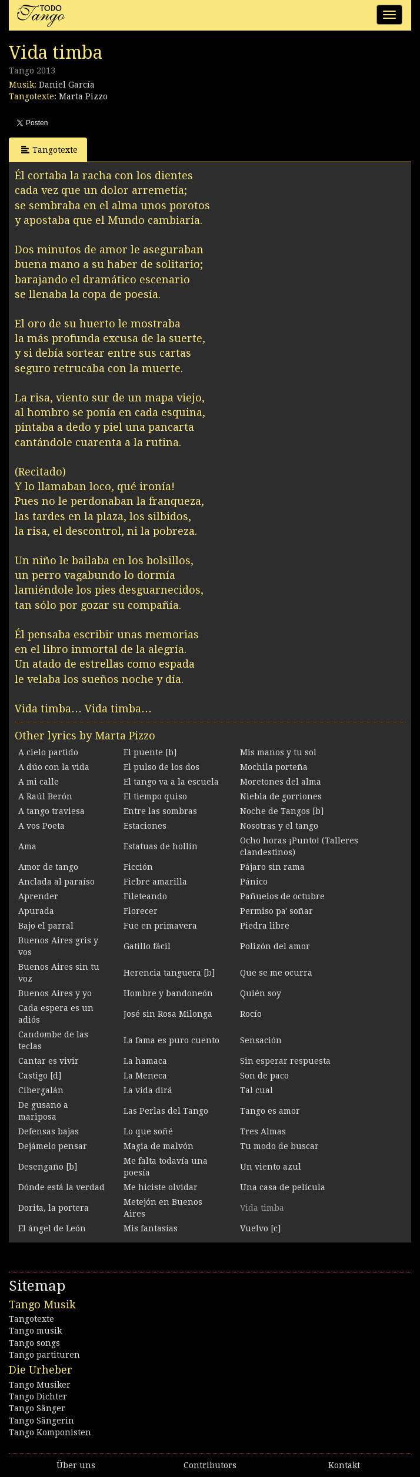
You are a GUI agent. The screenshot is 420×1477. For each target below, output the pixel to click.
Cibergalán (41, 1090)
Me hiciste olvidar (161, 1187)
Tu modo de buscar (279, 1146)
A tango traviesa (51, 811)
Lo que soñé (148, 1131)
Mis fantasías (151, 1228)
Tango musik (35, 1330)
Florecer (141, 911)
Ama (27, 846)
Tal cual (256, 1090)
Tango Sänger (37, 1408)
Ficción (138, 867)
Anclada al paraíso (56, 881)
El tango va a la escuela (171, 781)
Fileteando (145, 896)
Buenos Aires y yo (55, 993)
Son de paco (264, 1075)
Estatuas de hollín (161, 846)
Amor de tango (48, 867)
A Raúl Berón (45, 796)
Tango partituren (44, 1354)
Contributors (210, 1465)
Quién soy (260, 993)
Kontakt (344, 1465)
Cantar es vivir (48, 1061)
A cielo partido (48, 752)
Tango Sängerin (41, 1420)
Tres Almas (263, 1131)
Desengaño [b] (47, 1166)
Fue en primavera (160, 925)
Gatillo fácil (147, 946)
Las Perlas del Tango (166, 1111)
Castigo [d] (39, 1075)
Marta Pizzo (83, 96)
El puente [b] (150, 752)
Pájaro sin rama (272, 867)
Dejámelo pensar (52, 1146)
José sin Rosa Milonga (168, 1014)
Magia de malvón (159, 1146)
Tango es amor (270, 1111)
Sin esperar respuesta (285, 1061)
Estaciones (145, 825)
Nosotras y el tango (279, 825)
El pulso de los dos (161, 767)
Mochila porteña (274, 767)
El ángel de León (52, 1228)
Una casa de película (282, 1187)
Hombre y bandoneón (168, 993)
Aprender (38, 896)
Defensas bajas (48, 1131)
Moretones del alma (280, 781)
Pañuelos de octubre (282, 896)
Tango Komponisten (50, 1432)
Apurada (36, 911)
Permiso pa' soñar (276, 911)
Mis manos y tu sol (278, 752)
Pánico (254, 881)
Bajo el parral (46, 925)
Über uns (75, 1465)
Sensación (261, 1040)
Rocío (251, 1014)
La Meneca (145, 1075)
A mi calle (38, 781)
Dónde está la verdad (61, 1187)
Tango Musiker (40, 1384)
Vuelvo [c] (260, 1228)
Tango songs (34, 1343)
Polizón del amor (275, 946)
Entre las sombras (160, 811)
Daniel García (67, 84)
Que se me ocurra (276, 972)
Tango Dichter (38, 1396)
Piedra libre (264, 925)
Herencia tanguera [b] (169, 972)
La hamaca (145, 1061)
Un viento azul (270, 1166)
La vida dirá (148, 1090)
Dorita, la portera (53, 1208)
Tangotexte (49, 150)
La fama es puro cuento (171, 1040)
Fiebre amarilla (155, 881)
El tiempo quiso (155, 796)
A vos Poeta (41, 825)
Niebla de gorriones (281, 796)
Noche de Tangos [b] (282, 811)
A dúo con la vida (53, 767)
